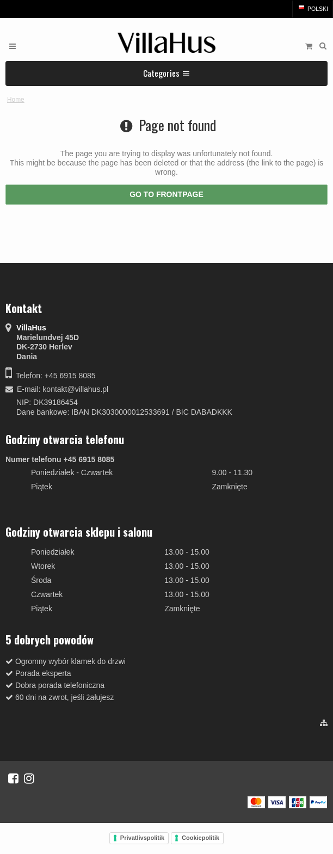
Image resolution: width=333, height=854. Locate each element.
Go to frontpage (166, 194)
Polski (312, 8)
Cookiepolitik (200, 837)
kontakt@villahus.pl (75, 389)
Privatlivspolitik (142, 837)
